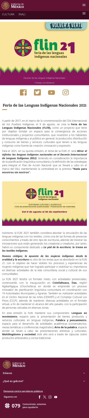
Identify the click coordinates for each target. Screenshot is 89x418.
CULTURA (8, 14)
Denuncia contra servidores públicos (23, 391)
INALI (22, 14)
